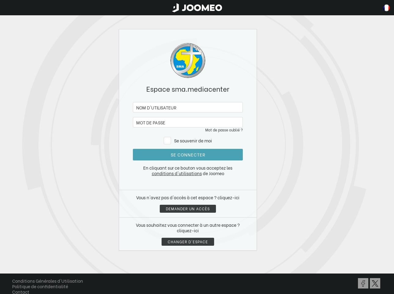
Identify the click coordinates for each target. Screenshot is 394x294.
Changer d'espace (188, 241)
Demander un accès (188, 208)
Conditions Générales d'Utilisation (47, 280)
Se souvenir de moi (193, 140)
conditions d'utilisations (177, 173)
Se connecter (188, 154)
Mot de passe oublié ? (224, 129)
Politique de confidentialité (40, 286)
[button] (16, 262)
